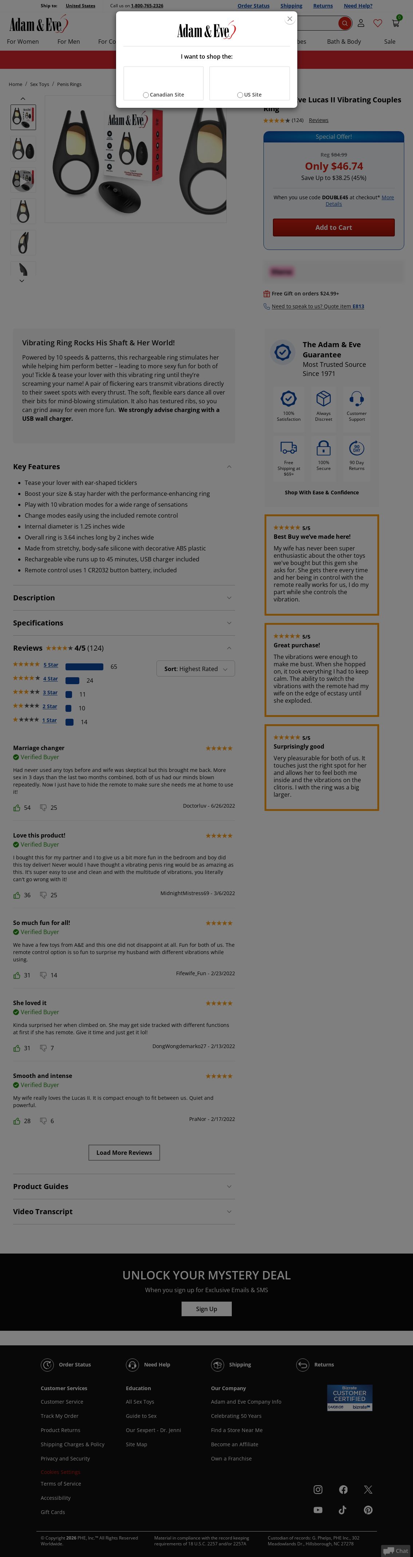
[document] (207, 59)
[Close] (290, 18)
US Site (253, 94)
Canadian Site (167, 94)
